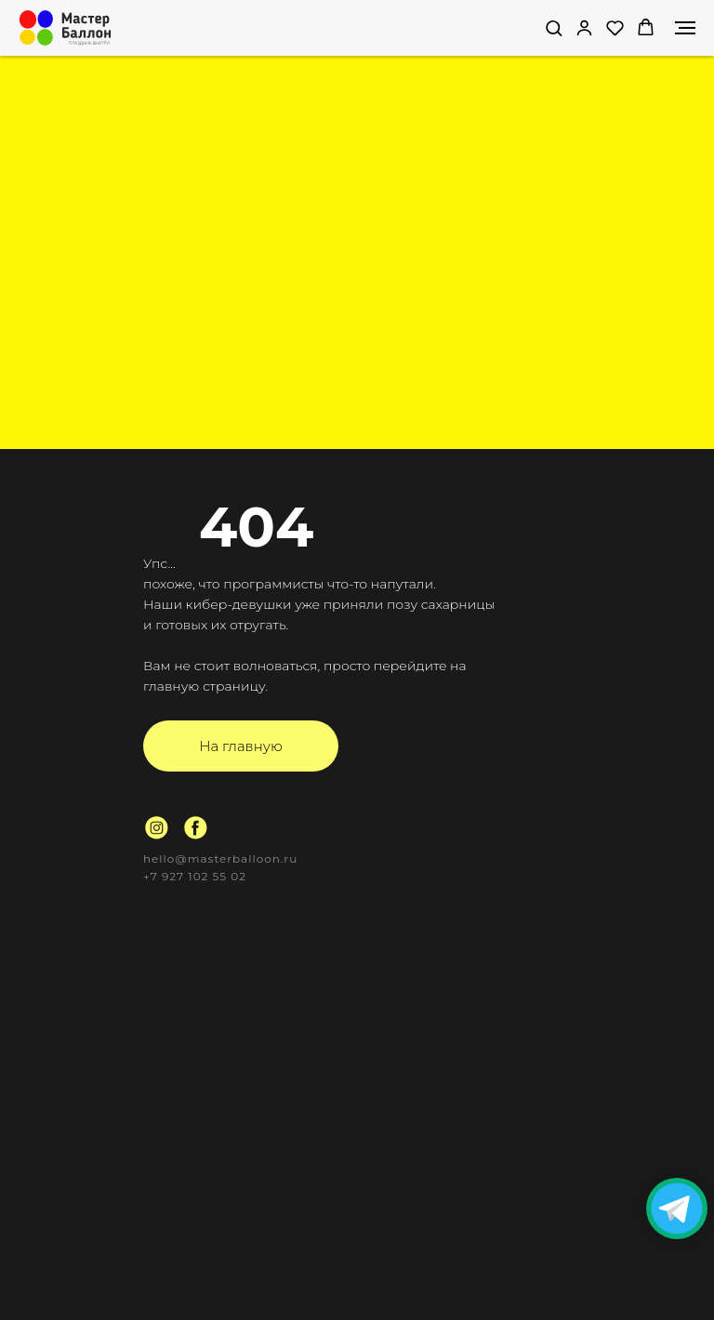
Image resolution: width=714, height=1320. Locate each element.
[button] (553, 27)
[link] (584, 27)
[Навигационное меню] (685, 27)
